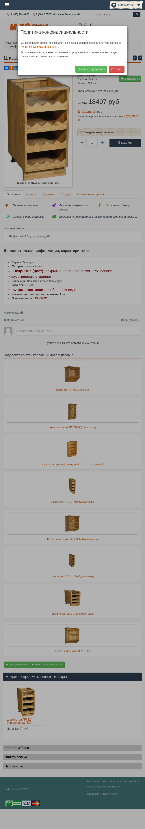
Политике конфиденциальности (39, 46)
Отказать (116, 69)
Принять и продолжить (91, 69)
